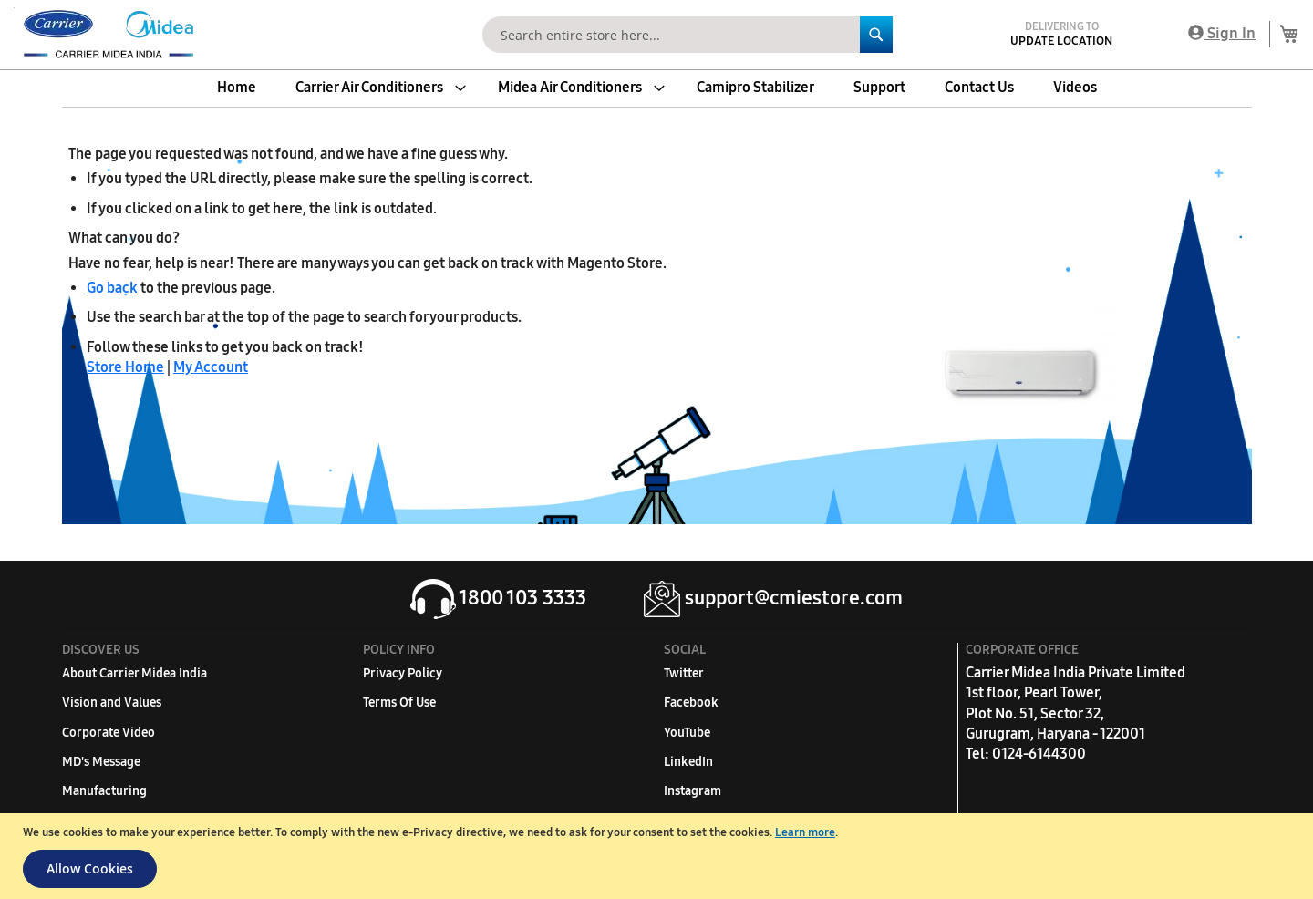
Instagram (692, 791)
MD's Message (101, 762)
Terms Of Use (399, 702)
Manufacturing (104, 791)
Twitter (684, 673)
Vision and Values (111, 702)
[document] (659, 856)
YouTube (687, 732)
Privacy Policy (402, 673)
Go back (112, 287)
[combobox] (687, 34)
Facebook (691, 702)
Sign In (1222, 33)
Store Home (125, 367)
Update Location (1061, 41)
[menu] (656, 87)
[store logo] (105, 34)
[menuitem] (236, 87)
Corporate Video (108, 732)
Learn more (805, 832)
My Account (210, 367)
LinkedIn (688, 762)
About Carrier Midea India (134, 673)
